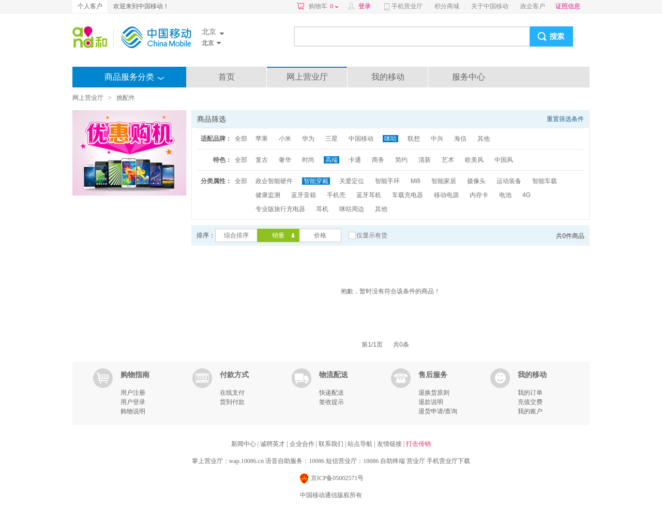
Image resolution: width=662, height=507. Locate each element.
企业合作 (303, 444)
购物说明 (133, 411)
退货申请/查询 (437, 411)
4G (526, 195)
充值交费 (530, 402)
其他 (483, 138)
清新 (424, 159)
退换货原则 (433, 392)
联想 (414, 138)
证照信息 (567, 6)
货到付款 (232, 402)
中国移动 (361, 138)
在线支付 (232, 392)
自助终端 (392, 461)
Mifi (415, 181)
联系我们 (332, 444)
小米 (285, 138)
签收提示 (331, 402)
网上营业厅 (307, 76)
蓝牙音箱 (303, 195)
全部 (241, 138)
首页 (226, 76)
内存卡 (479, 195)
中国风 (503, 159)
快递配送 (331, 392)
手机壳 (336, 195)
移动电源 (446, 195)
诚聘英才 (273, 444)
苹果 (261, 138)
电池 (505, 195)
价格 (320, 235)
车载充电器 (407, 195)
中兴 (437, 138)
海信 (460, 138)
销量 (278, 235)
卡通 (355, 159)
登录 (364, 6)
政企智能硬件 (274, 181)
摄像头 (476, 181)
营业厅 (416, 461)
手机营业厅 (407, 6)
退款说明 (430, 402)
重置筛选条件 (565, 119)
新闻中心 (244, 444)
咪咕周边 (351, 209)
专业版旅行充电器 (280, 209)
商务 (378, 159)
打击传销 (418, 444)
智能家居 (443, 181)
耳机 (322, 209)
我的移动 (387, 76)
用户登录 (133, 402)
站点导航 (361, 444)
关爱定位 (351, 181)
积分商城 (446, 6)
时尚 (308, 159)
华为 (308, 138)
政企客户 (532, 6)
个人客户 (90, 6)
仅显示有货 (371, 235)
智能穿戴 (316, 181)
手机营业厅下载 (448, 461)
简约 (401, 159)
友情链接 (390, 444)
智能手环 (387, 181)
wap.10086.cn (246, 461)
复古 (261, 159)
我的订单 (530, 392)
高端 (331, 159)
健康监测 (267, 195)
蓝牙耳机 (368, 195)
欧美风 (474, 159)
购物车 (323, 6)
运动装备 (508, 181)
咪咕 (390, 138)
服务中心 (468, 76)
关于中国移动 (489, 6)
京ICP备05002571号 (331, 478)
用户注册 (133, 392)
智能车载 (544, 181)
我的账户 (530, 411)
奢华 (285, 159)
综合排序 (236, 235)
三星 (331, 138)
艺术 (448, 159)
